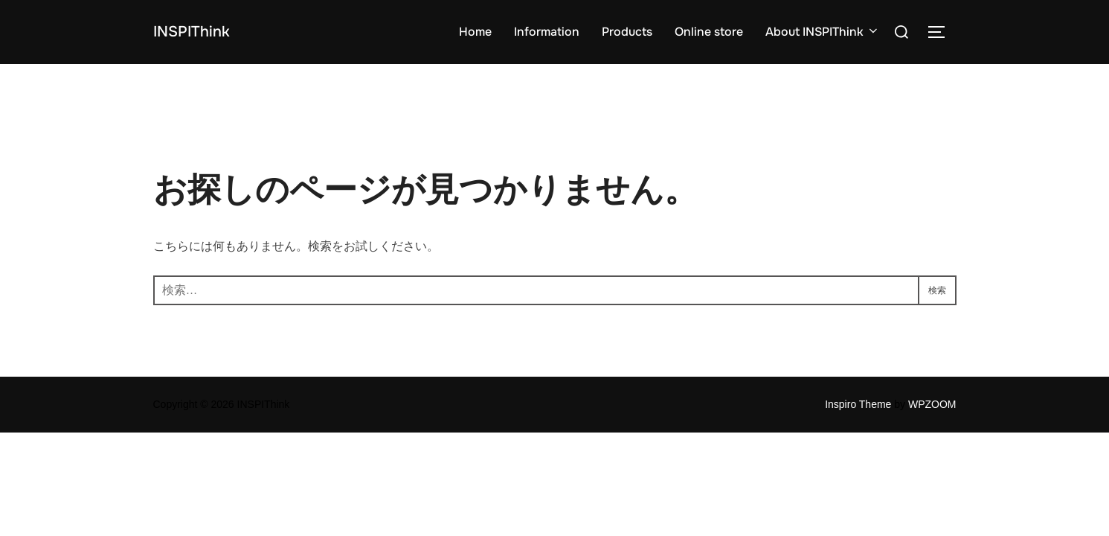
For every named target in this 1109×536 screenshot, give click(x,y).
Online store (709, 31)
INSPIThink (203, 31)
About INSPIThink (822, 31)
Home (475, 31)
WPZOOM (932, 404)
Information (546, 31)
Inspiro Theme (858, 404)
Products (627, 31)
